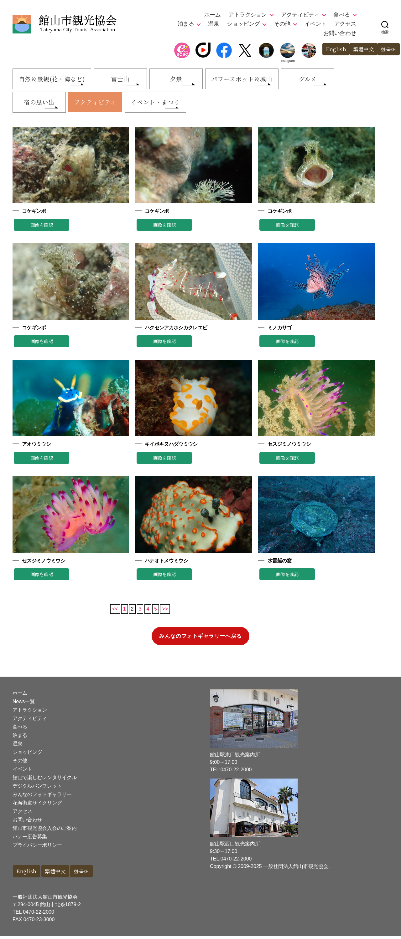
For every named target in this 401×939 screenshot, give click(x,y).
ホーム (212, 15)
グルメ (324, 79)
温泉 (213, 24)
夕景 (185, 79)
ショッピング (243, 24)
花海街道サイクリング (37, 805)
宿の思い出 (40, 104)
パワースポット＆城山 (255, 79)
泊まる (186, 24)
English (333, 49)
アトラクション (247, 15)
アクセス (345, 24)
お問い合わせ (339, 33)
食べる (341, 15)
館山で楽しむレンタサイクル (45, 780)
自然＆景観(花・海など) (54, 79)
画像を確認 (41, 227)
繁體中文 (362, 49)
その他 (282, 24)
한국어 (388, 49)
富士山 (126, 79)
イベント (315, 24)
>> (165, 611)
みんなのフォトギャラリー (42, 797)
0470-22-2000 (38, 915)
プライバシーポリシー (37, 847)
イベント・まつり (163, 104)
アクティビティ (300, 15)
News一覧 (23, 704)
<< (115, 611)
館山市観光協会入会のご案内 (45, 831)
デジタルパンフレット (37, 788)
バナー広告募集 (30, 839)
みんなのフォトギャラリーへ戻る (200, 639)
